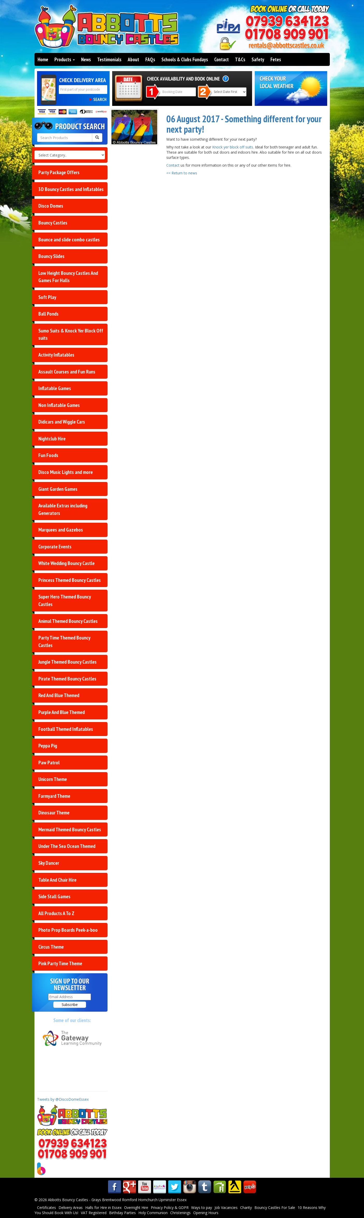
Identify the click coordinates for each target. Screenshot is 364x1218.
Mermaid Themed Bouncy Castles (69, 829)
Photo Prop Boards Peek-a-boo (68, 930)
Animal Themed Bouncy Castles (68, 621)
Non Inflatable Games (59, 405)
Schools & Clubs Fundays (184, 59)
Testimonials (109, 59)
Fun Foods (48, 455)
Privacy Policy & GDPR (170, 1207)
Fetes (275, 59)
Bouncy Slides (51, 256)
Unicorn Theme (52, 779)
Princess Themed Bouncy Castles (69, 580)
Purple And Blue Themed (61, 712)
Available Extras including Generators (62, 509)
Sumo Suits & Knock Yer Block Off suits (70, 334)
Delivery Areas (71, 1207)
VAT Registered (93, 1212)
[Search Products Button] (97, 137)
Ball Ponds (48, 313)
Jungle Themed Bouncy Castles (67, 661)
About (133, 59)
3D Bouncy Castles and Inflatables (71, 189)
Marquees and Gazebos (60, 529)
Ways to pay (201, 1207)
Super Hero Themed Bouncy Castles (64, 600)
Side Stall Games (54, 896)
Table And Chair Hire (57, 879)
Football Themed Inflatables (65, 729)
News (86, 59)
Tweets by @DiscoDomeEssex (63, 1099)
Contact (221, 59)
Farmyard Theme (54, 796)
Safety (258, 59)
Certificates (46, 1207)
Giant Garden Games (57, 489)
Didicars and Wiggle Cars (61, 421)
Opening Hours (205, 1212)
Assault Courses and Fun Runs (66, 371)
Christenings (180, 1212)
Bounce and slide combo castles (69, 239)
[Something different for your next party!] (134, 127)
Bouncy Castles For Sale (274, 1207)
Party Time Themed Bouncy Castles (64, 641)
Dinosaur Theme (53, 812)
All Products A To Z (56, 913)
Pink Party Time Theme (60, 963)
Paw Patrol (49, 762)
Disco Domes (50, 205)
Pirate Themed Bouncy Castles (67, 678)
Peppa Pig (47, 745)
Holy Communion (153, 1212)
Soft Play (47, 297)
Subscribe (70, 1004)
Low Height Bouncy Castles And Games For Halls (68, 277)
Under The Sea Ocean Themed (66, 846)
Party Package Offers (59, 172)
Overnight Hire (136, 1207)
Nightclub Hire (52, 438)
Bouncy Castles (52, 222)
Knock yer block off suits (232, 147)
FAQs (150, 59)
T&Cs (240, 59)
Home (43, 59)
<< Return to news (181, 173)
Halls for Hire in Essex (103, 1207)
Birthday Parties (122, 1212)
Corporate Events (55, 546)
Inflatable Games (54, 388)
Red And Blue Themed (58, 695)
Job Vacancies (226, 1207)
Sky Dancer (48, 863)
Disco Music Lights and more (65, 472)
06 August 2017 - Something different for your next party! (244, 124)
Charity (246, 1207)
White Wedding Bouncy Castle (66, 563)
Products (64, 59)
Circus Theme (51, 946)
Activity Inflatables (56, 354)
